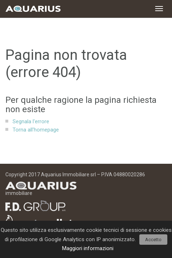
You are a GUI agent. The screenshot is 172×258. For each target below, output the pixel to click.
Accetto (153, 239)
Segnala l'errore (31, 121)
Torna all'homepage (36, 129)
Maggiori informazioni (87, 248)
